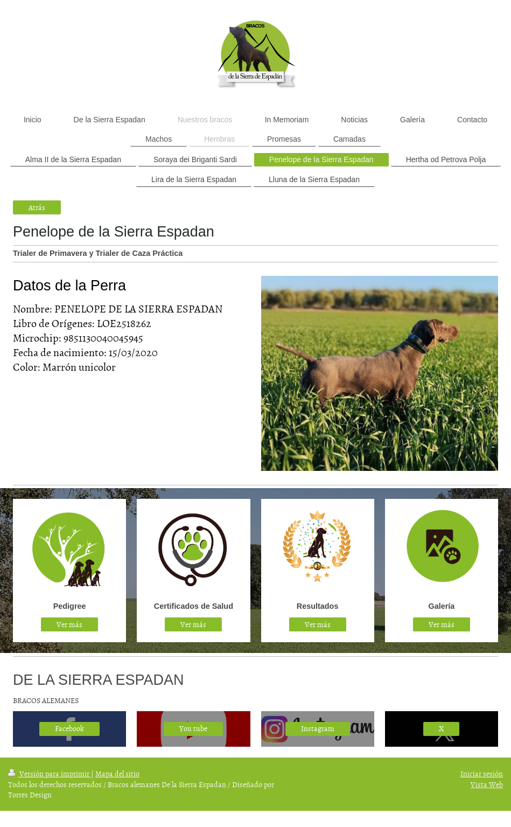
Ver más (69, 624)
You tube (193, 728)
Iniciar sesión (481, 773)
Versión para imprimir (49, 773)
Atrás (37, 207)
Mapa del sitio (117, 773)
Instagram (317, 728)
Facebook (69, 728)
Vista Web (487, 784)
